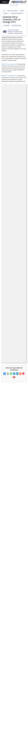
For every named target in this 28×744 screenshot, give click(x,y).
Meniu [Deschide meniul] (4, 2)
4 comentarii (7, 25)
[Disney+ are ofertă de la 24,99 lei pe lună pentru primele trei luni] (22, 348)
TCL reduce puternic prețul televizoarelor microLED (9, 388)
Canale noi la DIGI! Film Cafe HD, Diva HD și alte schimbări (10, 309)
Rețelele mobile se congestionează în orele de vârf (13, 515)
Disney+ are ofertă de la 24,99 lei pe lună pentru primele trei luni (10, 347)
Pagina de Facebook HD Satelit (14, 614)
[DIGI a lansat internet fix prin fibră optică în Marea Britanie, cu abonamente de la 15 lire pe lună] (22, 367)
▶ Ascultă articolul (16, 25)
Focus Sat (14, 660)
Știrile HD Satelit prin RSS (14, 649)
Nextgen (21, 660)
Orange (22, 10)
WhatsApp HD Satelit (14, 626)
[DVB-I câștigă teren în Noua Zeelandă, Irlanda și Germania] (22, 427)
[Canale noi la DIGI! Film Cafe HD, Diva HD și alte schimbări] (22, 310)
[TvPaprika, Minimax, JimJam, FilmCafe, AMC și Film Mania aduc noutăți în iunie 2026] (14, 483)
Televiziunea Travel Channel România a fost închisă (9, 328)
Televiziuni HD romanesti (17, 13)
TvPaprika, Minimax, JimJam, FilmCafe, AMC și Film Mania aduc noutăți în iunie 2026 (13, 473)
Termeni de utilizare (14, 679)
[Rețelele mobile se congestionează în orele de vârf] (14, 524)
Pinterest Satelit (14, 644)
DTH (4, 10)
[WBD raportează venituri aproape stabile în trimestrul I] (22, 408)
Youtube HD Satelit (14, 630)
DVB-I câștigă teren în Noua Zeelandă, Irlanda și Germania (10, 425)
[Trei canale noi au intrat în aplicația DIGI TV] (22, 291)
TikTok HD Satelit (14, 635)
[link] (14, 271)
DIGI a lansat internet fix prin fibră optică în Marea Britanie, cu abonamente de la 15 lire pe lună (10, 368)
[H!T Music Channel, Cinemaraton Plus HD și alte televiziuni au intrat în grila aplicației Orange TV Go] (22, 445)
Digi (3, 660)
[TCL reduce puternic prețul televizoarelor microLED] (22, 389)
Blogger (16, 693)
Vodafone (16, 663)
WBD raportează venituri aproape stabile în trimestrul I (9, 406)
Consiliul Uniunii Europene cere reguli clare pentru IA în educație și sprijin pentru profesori (13, 494)
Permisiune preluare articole (14, 674)
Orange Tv (6, 13)
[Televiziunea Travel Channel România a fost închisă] (22, 329)
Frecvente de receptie (12, 10)
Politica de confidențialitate (14, 684)
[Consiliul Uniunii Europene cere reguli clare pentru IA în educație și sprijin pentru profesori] (14, 504)
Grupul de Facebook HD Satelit (14, 620)
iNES (22, 663)
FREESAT (8, 660)
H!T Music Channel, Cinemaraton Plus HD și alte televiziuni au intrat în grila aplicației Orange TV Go (10, 446)
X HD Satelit (14, 640)
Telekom (10, 663)
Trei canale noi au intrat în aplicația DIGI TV (10, 290)
